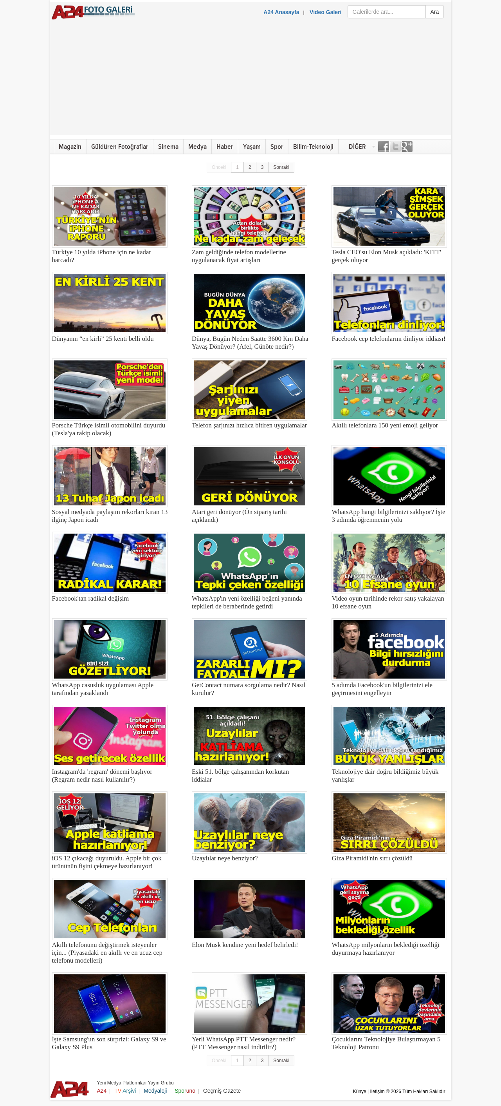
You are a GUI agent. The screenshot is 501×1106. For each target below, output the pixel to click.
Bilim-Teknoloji (313, 147)
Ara (435, 12)
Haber (224, 147)
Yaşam (252, 147)
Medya (197, 147)
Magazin (70, 147)
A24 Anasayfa (281, 12)
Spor (276, 147)
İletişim (377, 1091)
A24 (102, 1091)
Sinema (168, 147)
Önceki (219, 167)
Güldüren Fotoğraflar (119, 147)
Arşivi (125, 1091)
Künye (359, 1091)
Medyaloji (155, 1091)
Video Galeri (325, 12)
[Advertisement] (250, 80)
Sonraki (281, 167)
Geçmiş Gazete (222, 1091)
